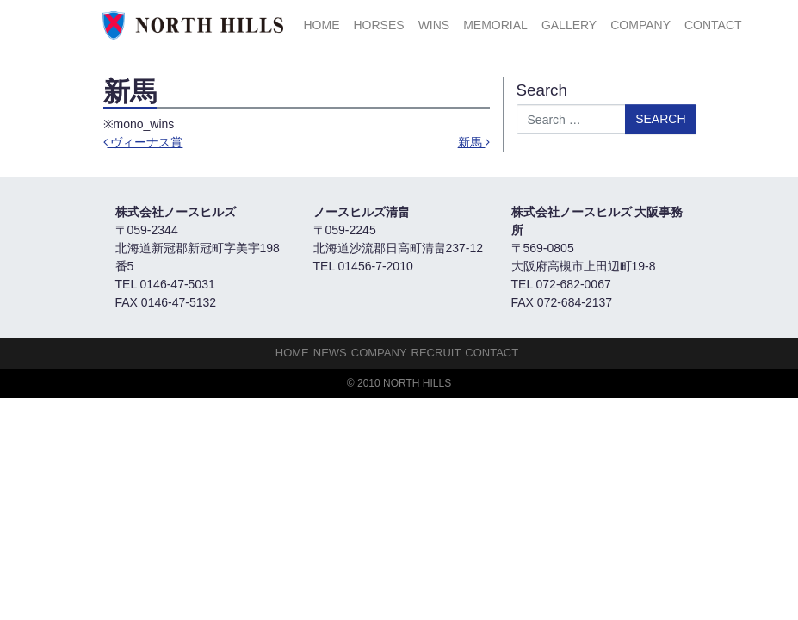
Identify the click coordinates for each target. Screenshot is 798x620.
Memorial (495, 25)
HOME (322, 25)
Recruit (436, 352)
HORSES (379, 25)
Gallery (569, 25)
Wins (434, 25)
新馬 (474, 142)
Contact (713, 25)
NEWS (330, 352)
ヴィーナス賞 (143, 142)
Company (640, 25)
